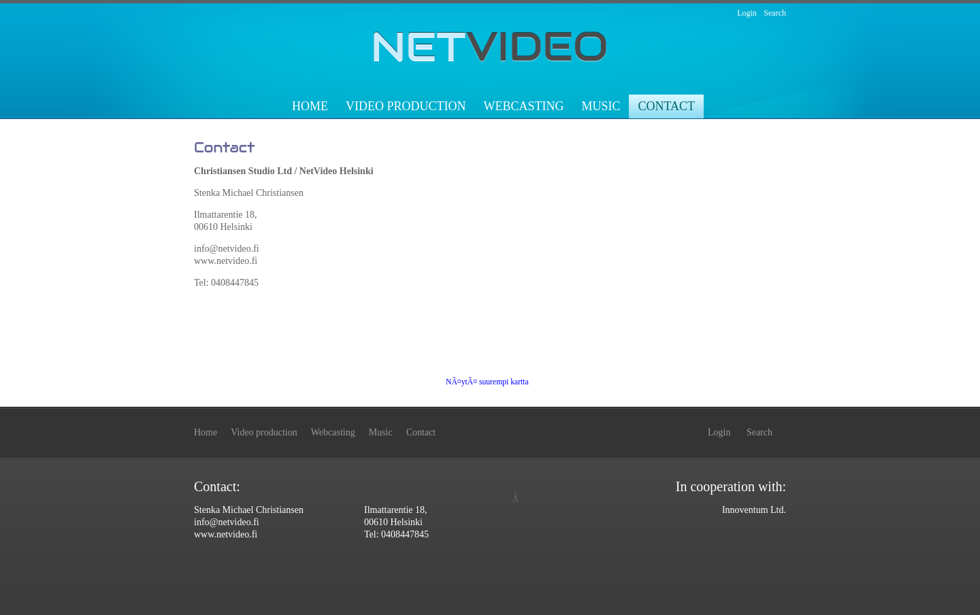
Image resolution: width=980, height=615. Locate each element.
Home (310, 106)
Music (600, 106)
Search (775, 13)
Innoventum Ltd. (754, 510)
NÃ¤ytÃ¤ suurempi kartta (487, 382)
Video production (406, 106)
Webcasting (523, 106)
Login (747, 13)
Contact (666, 106)
